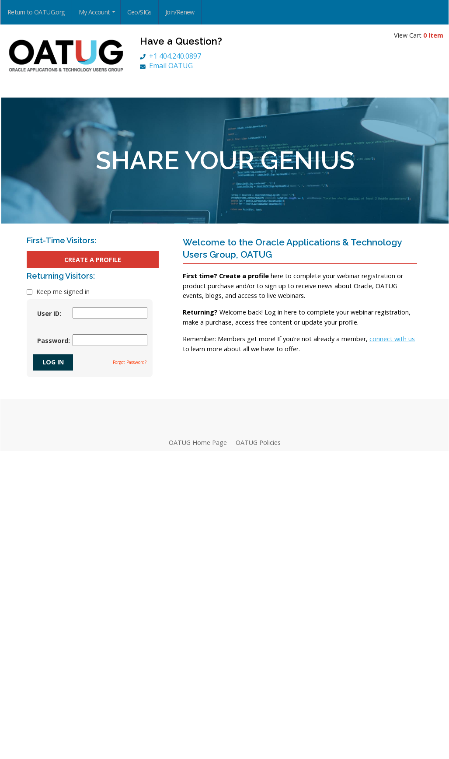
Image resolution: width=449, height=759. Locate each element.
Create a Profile (92, 259)
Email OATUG (166, 65)
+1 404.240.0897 (170, 56)
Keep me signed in (62, 291)
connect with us (392, 339)
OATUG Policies (258, 442)
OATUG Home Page (198, 442)
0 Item (433, 35)
